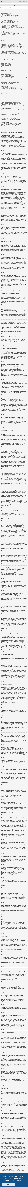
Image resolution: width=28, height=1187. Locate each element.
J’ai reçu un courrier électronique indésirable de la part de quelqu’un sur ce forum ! (13, 90)
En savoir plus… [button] (19, 1180)
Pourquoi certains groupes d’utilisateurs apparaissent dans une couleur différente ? (12, 80)
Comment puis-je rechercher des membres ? (9, 104)
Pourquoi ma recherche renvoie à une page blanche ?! (11, 103)
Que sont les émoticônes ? (6, 63)
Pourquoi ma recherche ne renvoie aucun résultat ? (10, 102)
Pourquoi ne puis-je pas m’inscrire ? (7, 14)
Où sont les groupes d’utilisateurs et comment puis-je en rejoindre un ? (14, 77)
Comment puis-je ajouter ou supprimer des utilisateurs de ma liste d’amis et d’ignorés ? (13, 97)
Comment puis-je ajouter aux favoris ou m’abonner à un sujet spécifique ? (12, 111)
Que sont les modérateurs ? (6, 75)
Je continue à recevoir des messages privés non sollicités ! (11, 88)
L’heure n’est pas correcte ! (6, 29)
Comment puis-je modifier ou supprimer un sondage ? (11, 47)
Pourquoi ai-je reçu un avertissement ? (8, 51)
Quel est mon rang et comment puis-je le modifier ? (10, 35)
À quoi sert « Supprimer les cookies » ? (8, 22)
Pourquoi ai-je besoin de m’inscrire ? (7, 12)
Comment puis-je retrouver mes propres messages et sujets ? (12, 105)
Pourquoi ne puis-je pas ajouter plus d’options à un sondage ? (12, 46)
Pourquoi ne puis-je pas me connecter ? (8, 16)
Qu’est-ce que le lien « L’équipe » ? (7, 83)
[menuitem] (2, 1)
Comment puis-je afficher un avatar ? (8, 34)
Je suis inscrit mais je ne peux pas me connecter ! (10, 15)
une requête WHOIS (13, 1146)
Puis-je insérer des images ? (6, 64)
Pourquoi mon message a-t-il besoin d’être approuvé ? (11, 55)
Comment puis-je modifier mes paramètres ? (9, 26)
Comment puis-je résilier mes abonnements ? (9, 114)
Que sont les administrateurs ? (6, 74)
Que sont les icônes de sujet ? (6, 70)
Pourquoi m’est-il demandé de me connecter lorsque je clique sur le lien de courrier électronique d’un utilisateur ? (13, 37)
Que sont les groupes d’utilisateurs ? (7, 76)
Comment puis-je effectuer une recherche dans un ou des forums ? (13, 101)
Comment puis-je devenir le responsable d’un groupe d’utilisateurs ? (13, 78)
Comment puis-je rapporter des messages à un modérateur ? (12, 52)
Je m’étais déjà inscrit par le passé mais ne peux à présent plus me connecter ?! (13, 18)
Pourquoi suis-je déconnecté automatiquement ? (10, 21)
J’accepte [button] (8, 1184)
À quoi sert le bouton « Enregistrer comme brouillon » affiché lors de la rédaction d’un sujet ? (14, 54)
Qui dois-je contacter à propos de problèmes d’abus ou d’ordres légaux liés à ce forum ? (12, 126)
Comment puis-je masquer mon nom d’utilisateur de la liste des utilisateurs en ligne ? (12, 28)
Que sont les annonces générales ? (7, 65)
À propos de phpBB (5, 1121)
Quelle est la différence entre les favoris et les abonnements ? (12, 109)
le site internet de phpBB (6, 358)
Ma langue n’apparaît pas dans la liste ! (8, 32)
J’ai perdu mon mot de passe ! (6, 20)
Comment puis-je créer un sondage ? (8, 45)
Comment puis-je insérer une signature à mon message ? (11, 44)
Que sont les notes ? (5, 67)
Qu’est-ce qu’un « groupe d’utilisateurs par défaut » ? (10, 82)
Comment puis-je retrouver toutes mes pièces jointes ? (11, 119)
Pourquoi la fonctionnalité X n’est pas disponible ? (10, 124)
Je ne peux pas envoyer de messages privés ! (9, 87)
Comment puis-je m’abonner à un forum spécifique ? (10, 113)
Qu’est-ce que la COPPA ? (6, 13)
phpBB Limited (9, 1116)
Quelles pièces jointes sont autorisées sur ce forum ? (10, 118)
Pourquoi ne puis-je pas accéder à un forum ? (9, 48)
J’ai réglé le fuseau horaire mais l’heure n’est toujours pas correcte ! (13, 31)
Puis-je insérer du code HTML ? (7, 62)
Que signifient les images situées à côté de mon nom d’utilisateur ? (13, 33)
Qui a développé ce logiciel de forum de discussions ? (11, 123)
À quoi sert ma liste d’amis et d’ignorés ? (8, 94)
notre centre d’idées (20, 1130)
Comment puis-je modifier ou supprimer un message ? (11, 43)
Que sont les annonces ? (5, 66)
